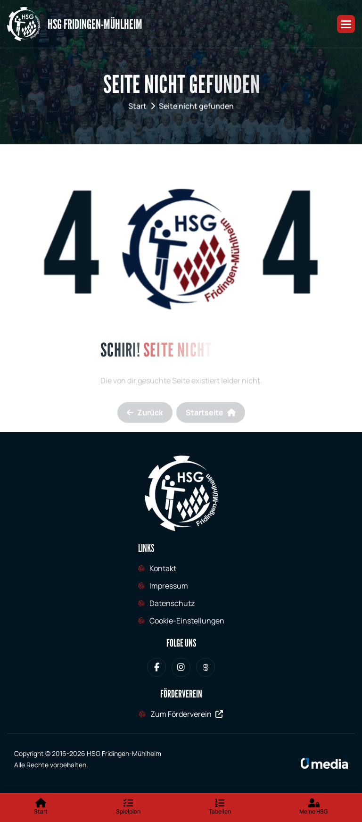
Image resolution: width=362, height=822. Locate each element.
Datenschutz (172, 603)
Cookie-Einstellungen (186, 620)
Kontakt (162, 568)
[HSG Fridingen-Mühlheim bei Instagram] (181, 667)
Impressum (168, 586)
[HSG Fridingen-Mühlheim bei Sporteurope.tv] (205, 667)
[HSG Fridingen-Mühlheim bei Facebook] (156, 667)
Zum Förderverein (186, 714)
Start (137, 108)
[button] (346, 24)
